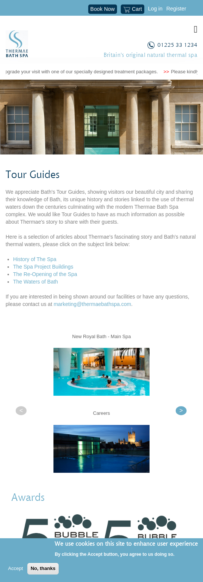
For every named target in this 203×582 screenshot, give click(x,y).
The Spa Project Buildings (43, 267)
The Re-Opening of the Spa (45, 274)
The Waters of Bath (35, 282)
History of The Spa (34, 259)
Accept (15, 568)
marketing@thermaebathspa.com (92, 304)
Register (176, 9)
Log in (155, 9)
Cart (132, 9)
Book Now (102, 9)
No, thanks (43, 568)
